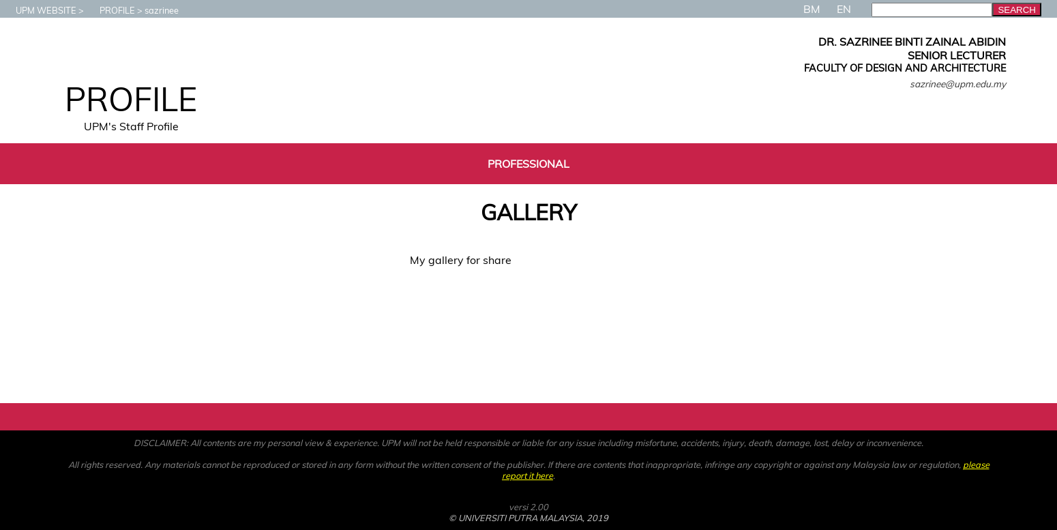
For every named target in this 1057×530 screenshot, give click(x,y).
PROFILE (110, 10)
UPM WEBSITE (39, 10)
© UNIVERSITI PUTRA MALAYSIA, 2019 (528, 517)
